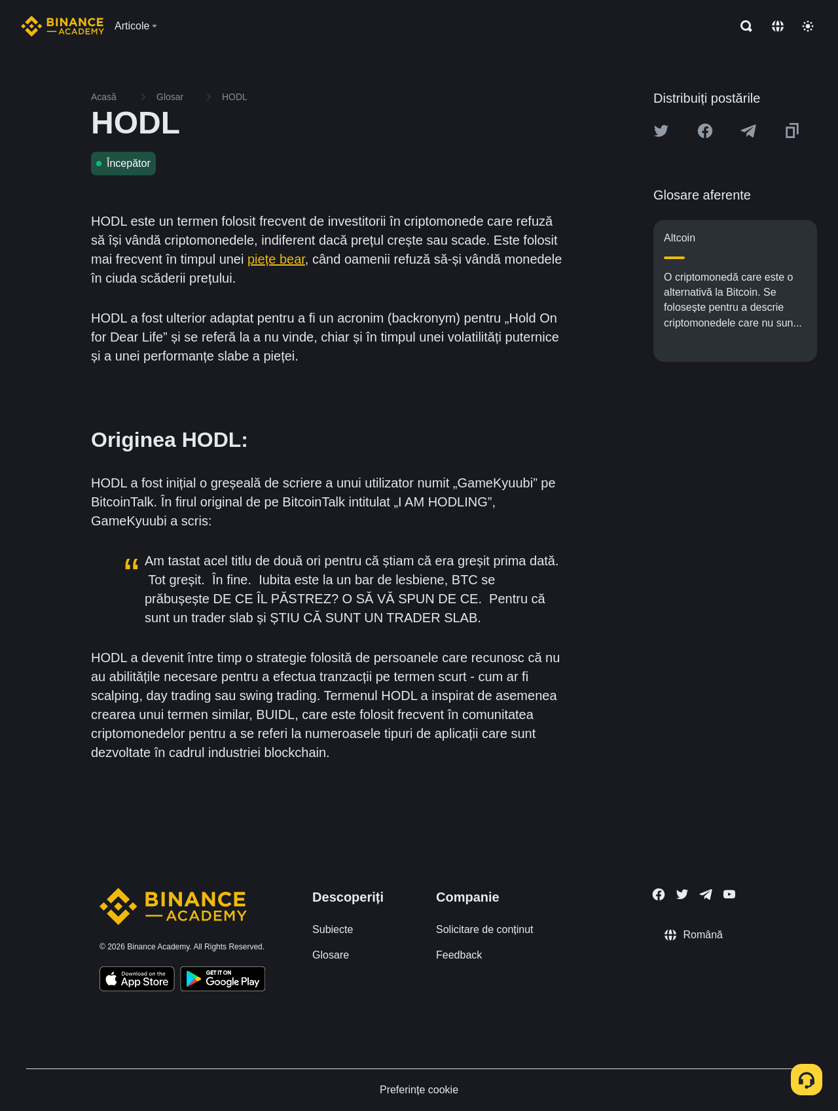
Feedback (459, 955)
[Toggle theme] (807, 26)
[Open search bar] (742, 26)
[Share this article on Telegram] (748, 131)
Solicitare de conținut (485, 929)
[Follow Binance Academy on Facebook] (658, 894)
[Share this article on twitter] (661, 131)
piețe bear (276, 259)
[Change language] (777, 26)
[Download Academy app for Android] (222, 980)
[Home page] (62, 26)
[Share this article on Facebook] (705, 131)
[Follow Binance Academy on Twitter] (682, 894)
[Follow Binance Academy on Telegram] (705, 894)
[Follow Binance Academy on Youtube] (729, 894)
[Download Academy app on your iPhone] (137, 980)
